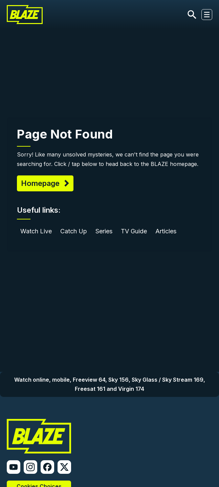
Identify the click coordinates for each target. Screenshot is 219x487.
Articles (165, 231)
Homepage (41, 183)
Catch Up (73, 231)
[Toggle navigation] (206, 14)
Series (103, 231)
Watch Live (36, 231)
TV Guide (134, 231)
